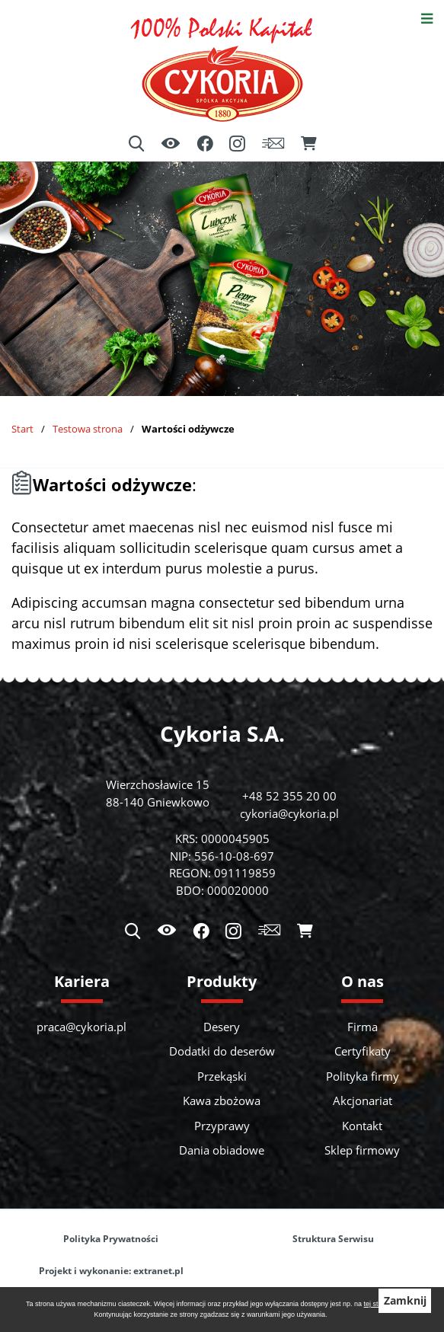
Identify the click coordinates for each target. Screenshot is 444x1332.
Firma (362, 1026)
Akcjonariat (362, 1100)
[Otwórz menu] (427, 17)
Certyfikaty (362, 1051)
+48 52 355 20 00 (289, 795)
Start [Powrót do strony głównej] (22, 429)
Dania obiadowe (221, 1150)
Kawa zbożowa (221, 1100)
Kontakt (362, 1125)
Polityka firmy (362, 1076)
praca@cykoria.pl (81, 1026)
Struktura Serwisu (333, 1238)
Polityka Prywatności (110, 1238)
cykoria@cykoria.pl (289, 813)
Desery (221, 1026)
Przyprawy (222, 1125)
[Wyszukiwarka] (136, 144)
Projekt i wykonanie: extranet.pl (111, 1270)
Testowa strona (88, 429)
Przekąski (222, 1076)
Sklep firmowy (362, 1150)
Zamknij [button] (405, 1301)
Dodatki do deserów (222, 1051)
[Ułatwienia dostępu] (170, 144)
